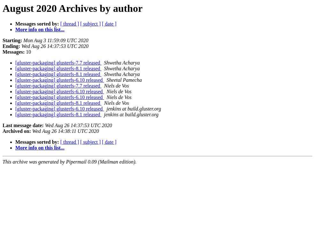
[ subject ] (90, 24)
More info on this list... (39, 29)
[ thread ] (69, 24)
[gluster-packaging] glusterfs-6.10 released (59, 80)
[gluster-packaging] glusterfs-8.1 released (58, 68)
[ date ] (109, 24)
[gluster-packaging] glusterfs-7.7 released (58, 62)
